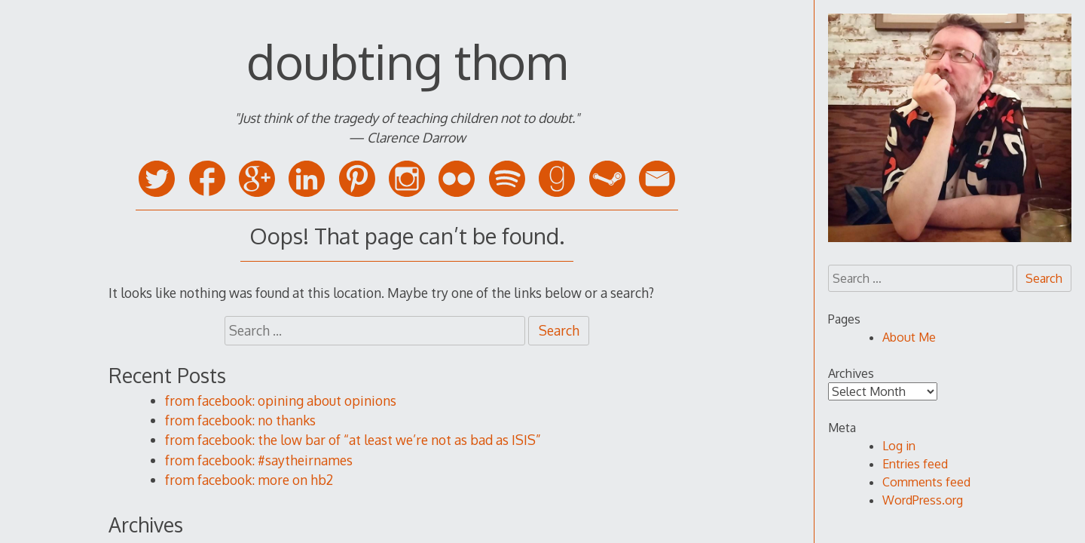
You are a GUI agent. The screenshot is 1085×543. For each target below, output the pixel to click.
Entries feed (915, 463)
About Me (909, 337)
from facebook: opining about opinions (280, 400)
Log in (898, 445)
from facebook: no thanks (240, 420)
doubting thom (406, 60)
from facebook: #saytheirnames (259, 460)
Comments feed (926, 481)
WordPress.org (922, 500)
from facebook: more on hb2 (249, 479)
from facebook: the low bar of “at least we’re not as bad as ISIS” (353, 439)
